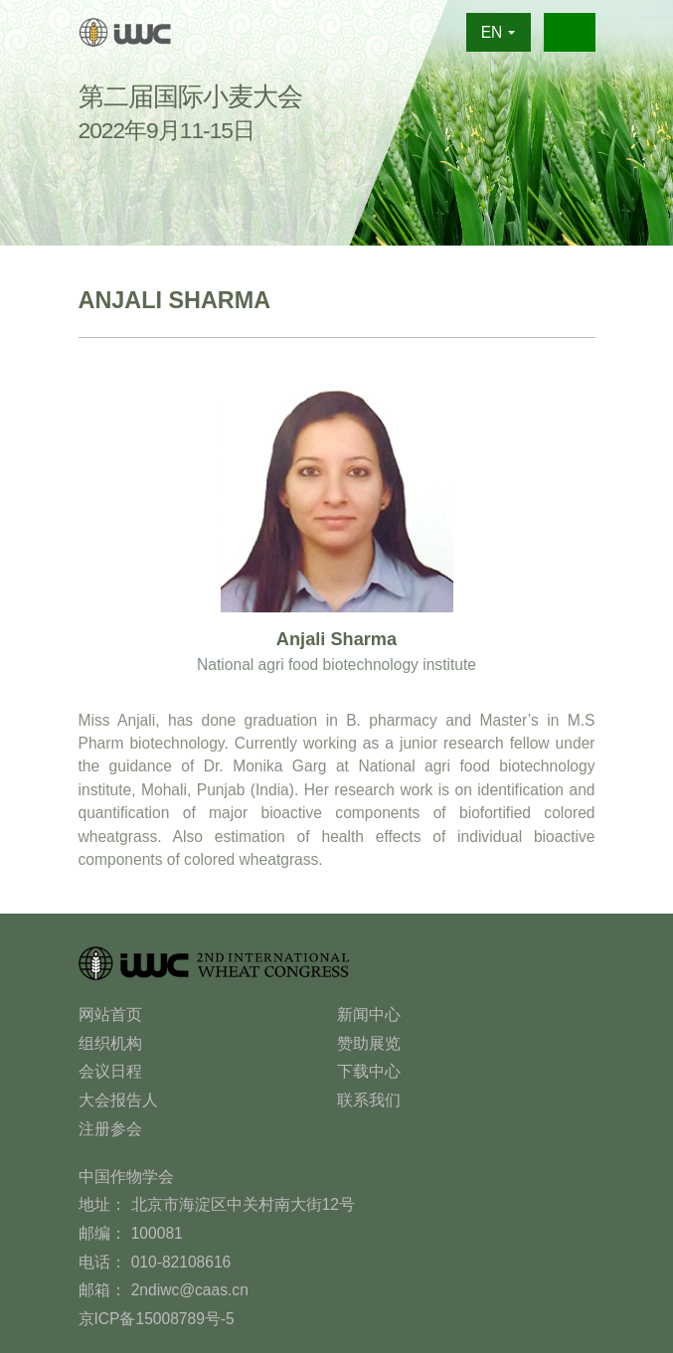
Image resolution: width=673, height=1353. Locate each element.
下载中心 (369, 1071)
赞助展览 (369, 1043)
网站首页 (110, 1014)
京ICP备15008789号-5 (157, 1318)
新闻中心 (369, 1014)
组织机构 (110, 1043)
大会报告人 (118, 1100)
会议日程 (110, 1071)
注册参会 (110, 1128)
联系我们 (369, 1100)
